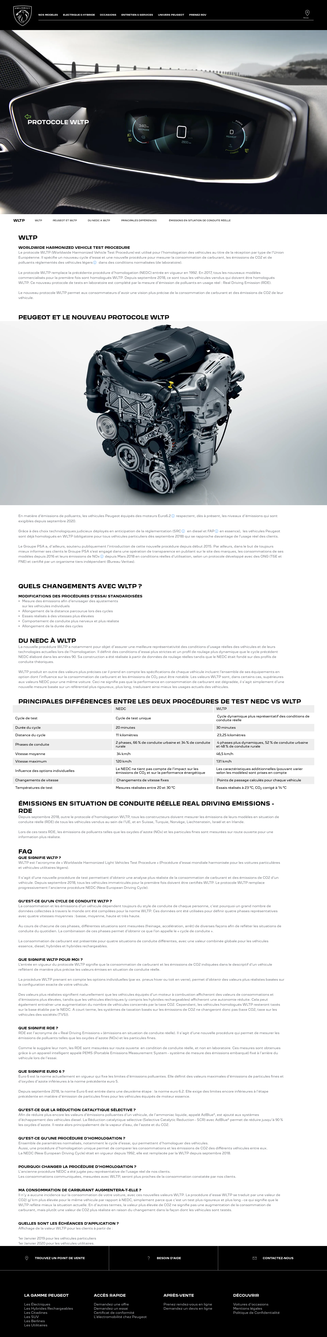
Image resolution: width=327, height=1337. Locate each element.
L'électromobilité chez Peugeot (120, 1317)
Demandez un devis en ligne (188, 1308)
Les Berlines (34, 1321)
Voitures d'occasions (250, 1304)
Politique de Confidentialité (256, 1313)
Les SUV (31, 1317)
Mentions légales (247, 1308)
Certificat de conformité (114, 1313)
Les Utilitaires (35, 1325)
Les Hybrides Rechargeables (48, 1308)
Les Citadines (35, 1313)
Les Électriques (37, 1304)
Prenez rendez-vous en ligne (188, 1304)
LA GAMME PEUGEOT (46, 1295)
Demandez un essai (111, 1308)
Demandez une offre (111, 1304)
